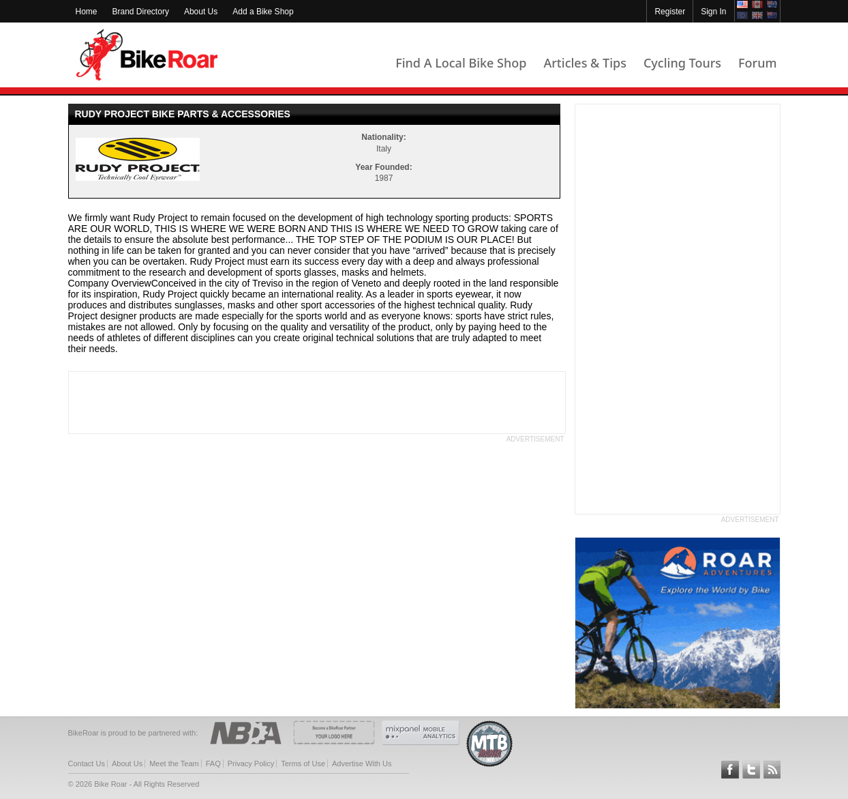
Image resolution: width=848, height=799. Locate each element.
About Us (200, 11)
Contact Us (86, 763)
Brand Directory (140, 11)
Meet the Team (174, 763)
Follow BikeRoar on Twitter (751, 770)
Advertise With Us (361, 763)
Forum (757, 63)
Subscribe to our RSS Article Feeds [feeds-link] (772, 770)
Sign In (713, 11)
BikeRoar (146, 55)
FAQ (213, 763)
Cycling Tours (682, 63)
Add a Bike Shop (262, 11)
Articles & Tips (584, 63)
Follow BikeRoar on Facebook (730, 770)
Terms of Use (303, 763)
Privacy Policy (251, 763)
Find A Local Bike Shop (460, 63)
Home (86, 11)
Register (669, 11)
